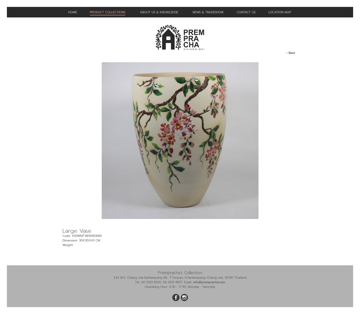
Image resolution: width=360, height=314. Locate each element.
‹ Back (290, 53)
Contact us (246, 12)
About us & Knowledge (159, 12)
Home (72, 12)
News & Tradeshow (208, 12)
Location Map (279, 12)
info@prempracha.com (209, 282)
